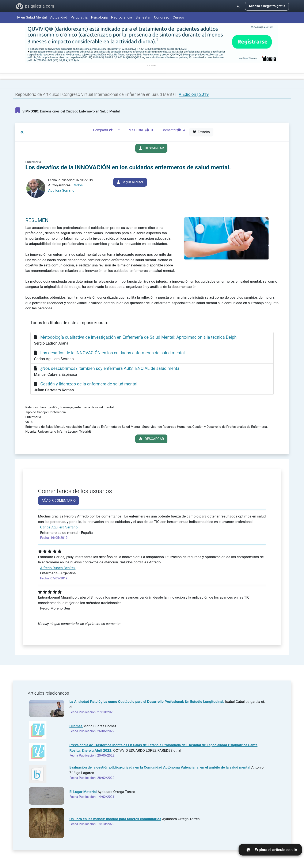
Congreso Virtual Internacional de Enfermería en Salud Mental (119, 94)
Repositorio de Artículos (37, 94)
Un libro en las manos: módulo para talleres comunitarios (115, 819)
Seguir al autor (130, 182)
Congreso (161, 17)
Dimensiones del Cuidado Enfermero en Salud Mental (67, 110)
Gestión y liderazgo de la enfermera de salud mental (88, 383)
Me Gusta (142, 130)
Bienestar (143, 17)
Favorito (201, 132)
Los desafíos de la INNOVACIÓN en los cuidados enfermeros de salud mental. (113, 352)
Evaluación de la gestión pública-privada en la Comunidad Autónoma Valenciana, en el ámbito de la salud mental (159, 767)
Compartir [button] (105, 130)
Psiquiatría (79, 17)
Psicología (99, 17)
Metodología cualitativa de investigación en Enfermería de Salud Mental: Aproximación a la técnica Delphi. (139, 337)
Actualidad (58, 17)
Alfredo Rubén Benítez (57, 568)
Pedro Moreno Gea (55, 608)
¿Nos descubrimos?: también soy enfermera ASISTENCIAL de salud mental (110, 368)
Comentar (174, 130)
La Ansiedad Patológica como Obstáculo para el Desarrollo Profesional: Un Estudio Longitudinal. (146, 701)
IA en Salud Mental (32, 17)
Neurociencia (121, 17)
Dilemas (76, 726)
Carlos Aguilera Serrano (59, 527)
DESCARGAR (151, 148)
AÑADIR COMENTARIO (59, 501)
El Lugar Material (83, 792)
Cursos (178, 17)
